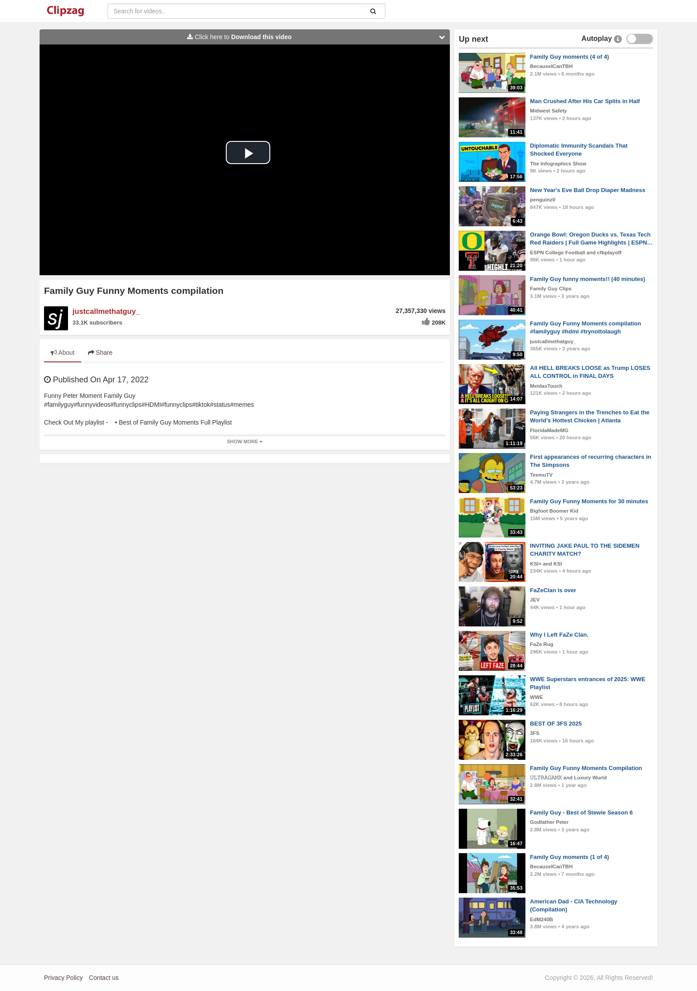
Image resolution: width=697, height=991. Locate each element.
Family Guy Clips (550, 288)
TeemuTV (541, 474)
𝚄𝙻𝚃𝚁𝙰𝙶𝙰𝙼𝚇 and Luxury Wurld (568, 777)
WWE (536, 697)
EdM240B (541, 919)
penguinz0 (542, 199)
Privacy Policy (63, 977)
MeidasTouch (546, 386)
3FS (534, 733)
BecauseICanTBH (551, 66)
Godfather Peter (549, 822)
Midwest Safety (548, 110)
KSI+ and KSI (546, 563)
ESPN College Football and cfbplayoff (575, 252)
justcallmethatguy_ (106, 311)
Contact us (104, 977)
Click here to (318, 36)
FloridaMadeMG (549, 430)
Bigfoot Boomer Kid (554, 511)
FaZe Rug (541, 644)
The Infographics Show (558, 163)
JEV (535, 599)
